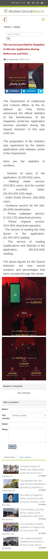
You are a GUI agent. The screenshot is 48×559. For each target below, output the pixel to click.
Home (7, 27)
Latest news (9, 457)
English (16, 3)
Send (12, 446)
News (17, 27)
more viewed (25, 457)
